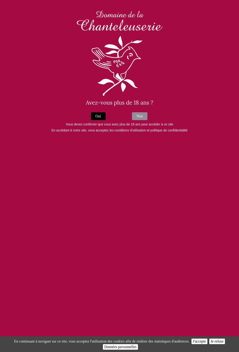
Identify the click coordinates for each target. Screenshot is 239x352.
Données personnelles (120, 347)
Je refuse (217, 341)
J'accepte (199, 341)
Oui (98, 116)
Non (140, 116)
